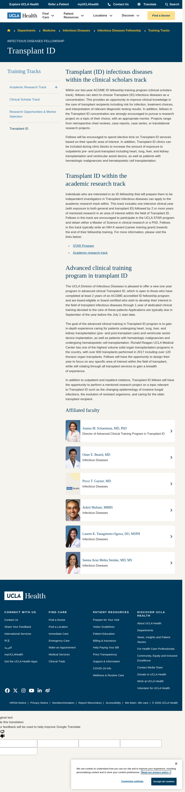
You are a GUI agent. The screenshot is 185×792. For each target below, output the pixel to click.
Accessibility (113, 702)
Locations (100, 15)
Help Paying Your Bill (106, 647)
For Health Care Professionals (156, 648)
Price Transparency (105, 654)
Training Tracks (159, 30)
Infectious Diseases (76, 30)
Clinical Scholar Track (25, 99)
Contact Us (121, 4)
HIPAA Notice (18, 702)
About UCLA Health (149, 623)
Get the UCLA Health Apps (20, 661)
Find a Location (58, 626)
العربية (8, 647)
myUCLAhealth (88, 4)
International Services (17, 633)
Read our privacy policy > (156, 772)
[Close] (176, 764)
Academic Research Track (28, 87)
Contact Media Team (150, 667)
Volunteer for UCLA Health (153, 688)
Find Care (46, 15)
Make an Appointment (62, 647)
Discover (128, 15)
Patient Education (104, 633)
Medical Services (59, 654)
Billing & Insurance (104, 640)
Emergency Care (59, 640)
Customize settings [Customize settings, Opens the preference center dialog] (132, 781)
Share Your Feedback (17, 626)
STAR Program (83, 246)
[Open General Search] (172, 4)
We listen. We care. (137, 702)
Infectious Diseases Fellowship (119, 30)
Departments (27, 30)
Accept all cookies (164, 781)
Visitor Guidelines (104, 626)
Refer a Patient (58, 4)
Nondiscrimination (63, 702)
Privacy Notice (39, 702)
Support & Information (106, 661)
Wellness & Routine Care (108, 675)
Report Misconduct (90, 702)
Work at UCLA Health (150, 681)
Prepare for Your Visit (106, 619)
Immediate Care (59, 633)
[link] (7, 690)
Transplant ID (19, 128)
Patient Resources (71, 15)
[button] (24, 4)
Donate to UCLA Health (151, 674)
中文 (7, 640)
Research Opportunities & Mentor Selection (33, 114)
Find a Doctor (161, 15)
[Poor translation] (2, 733)
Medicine (49, 30)
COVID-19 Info (102, 668)
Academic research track (90, 253)
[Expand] (56, 87)
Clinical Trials (57, 661)
